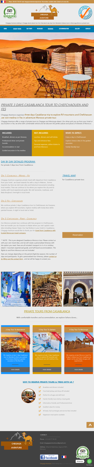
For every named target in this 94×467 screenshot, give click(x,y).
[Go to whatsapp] (89, 461)
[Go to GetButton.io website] (89, 465)
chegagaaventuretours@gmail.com (55, 443)
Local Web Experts (67, 463)
